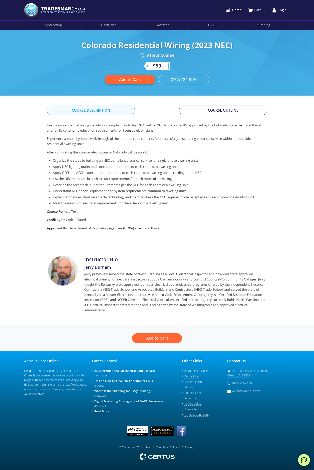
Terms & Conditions (196, 415)
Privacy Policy (192, 409)
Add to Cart (130, 79)
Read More (101, 411)
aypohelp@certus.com (246, 391)
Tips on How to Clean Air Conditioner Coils (123, 381)
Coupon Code (193, 393)
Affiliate (189, 387)
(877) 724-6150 (184, 79)
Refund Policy (192, 403)
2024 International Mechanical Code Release (124, 371)
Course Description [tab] (91, 110)
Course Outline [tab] (223, 110)
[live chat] (304, 460)
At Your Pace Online (196, 371)
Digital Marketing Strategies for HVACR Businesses (128, 401)
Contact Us (191, 376)
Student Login (193, 382)
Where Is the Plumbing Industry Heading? (122, 391)
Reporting (190, 398)
